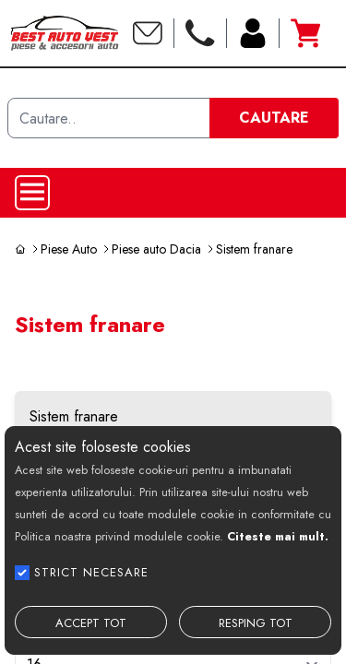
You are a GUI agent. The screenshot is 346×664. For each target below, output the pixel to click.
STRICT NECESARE (91, 572)
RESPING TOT (255, 623)
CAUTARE (274, 117)
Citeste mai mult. (277, 536)
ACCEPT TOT (90, 623)
